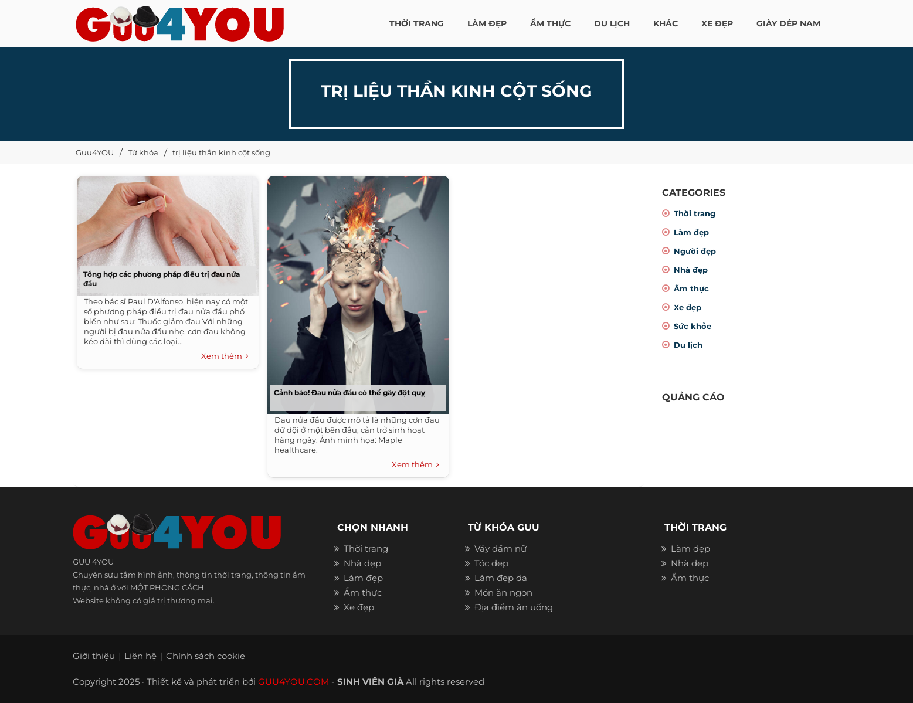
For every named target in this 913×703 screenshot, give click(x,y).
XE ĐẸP (717, 23)
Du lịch (688, 344)
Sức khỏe (692, 326)
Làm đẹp (691, 232)
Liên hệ (140, 655)
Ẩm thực (691, 288)
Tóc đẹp (491, 563)
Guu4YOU (95, 152)
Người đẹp (695, 251)
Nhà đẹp (691, 269)
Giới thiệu (94, 655)
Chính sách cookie (205, 655)
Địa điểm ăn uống (513, 607)
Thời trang (694, 213)
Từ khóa (143, 152)
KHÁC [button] (665, 23)
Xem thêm (225, 356)
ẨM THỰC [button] (550, 23)
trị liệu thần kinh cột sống (221, 152)
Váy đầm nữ (500, 548)
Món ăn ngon (503, 592)
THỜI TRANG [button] (416, 23)
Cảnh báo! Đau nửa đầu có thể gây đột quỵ (349, 392)
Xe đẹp (687, 307)
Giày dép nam (788, 23)
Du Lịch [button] (612, 23)
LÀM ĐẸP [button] (487, 23)
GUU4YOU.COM (293, 681)
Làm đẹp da (500, 577)
